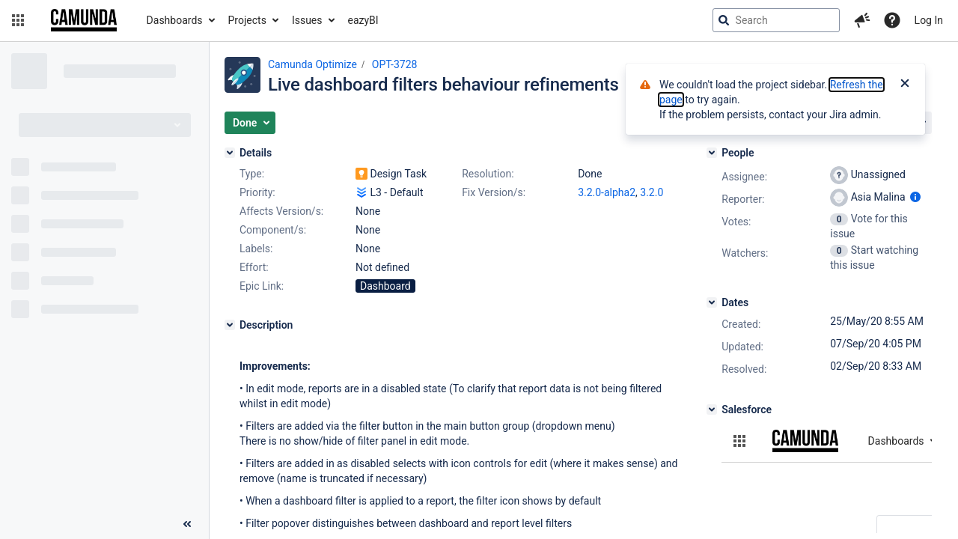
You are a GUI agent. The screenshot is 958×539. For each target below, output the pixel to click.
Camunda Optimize (312, 64)
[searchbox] (776, 20)
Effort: (254, 267)
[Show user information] (915, 197)
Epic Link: (262, 286)
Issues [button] (307, 20)
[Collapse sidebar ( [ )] (187, 524)
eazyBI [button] (363, 20)
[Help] (892, 20)
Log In (929, 20)
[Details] (230, 152)
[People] (712, 152)
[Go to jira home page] (83, 20)
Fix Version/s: (493, 192)
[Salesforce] (712, 409)
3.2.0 (651, 192)
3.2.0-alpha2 (606, 192)
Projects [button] (247, 20)
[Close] (904, 84)
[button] (17, 20)
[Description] (230, 325)
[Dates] (712, 302)
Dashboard (385, 286)
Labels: (256, 249)
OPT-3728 (395, 64)
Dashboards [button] (175, 20)
